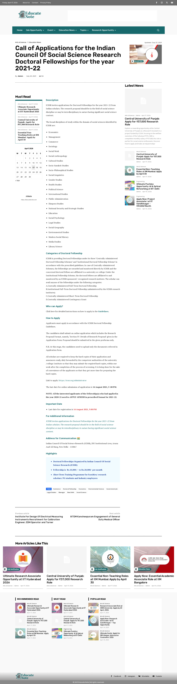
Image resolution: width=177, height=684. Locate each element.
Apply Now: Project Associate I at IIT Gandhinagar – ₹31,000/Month (145, 202)
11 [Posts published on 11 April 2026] (37, 163)
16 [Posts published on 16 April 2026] (30, 167)
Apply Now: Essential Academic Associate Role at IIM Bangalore (154, 579)
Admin (20, 76)
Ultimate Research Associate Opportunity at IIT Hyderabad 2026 (28, 109)
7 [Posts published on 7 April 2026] (21, 163)
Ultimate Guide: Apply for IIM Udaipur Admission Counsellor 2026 (110, 635)
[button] (158, 30)
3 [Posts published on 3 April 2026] (33, 158)
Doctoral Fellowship (69, 489)
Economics (82, 489)
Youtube (159, 676)
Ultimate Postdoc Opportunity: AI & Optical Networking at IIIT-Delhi (148, 186)
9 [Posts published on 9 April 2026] (29, 163)
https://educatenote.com (29, 200)
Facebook (117, 676)
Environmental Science (96, 489)
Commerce (57, 489)
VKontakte (145, 676)
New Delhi (70, 492)
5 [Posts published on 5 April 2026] (40, 158)
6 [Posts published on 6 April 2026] (17, 163)
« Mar (17, 180)
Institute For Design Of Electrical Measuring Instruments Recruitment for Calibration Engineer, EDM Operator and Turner (39, 519)
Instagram (131, 676)
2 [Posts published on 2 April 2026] (29, 158)
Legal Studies (51, 492)
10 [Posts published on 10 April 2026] (33, 163)
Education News (35, 42)
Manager (62, 492)
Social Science (81, 492)
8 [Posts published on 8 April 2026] (25, 163)
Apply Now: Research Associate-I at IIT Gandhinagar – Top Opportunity (108, 622)
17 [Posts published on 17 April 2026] (33, 167)
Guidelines (103, 311)
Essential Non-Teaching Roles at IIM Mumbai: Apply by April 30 (28, 136)
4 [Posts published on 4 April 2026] (36, 158)
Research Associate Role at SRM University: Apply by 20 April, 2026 (111, 608)
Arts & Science (20, 42)
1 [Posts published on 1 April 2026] (25, 158)
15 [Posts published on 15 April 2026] (26, 167)
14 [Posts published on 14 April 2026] (21, 167)
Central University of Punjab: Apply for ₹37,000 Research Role (28, 122)
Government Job (112, 489)
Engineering (140, 181)
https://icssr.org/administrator (73, 380)
